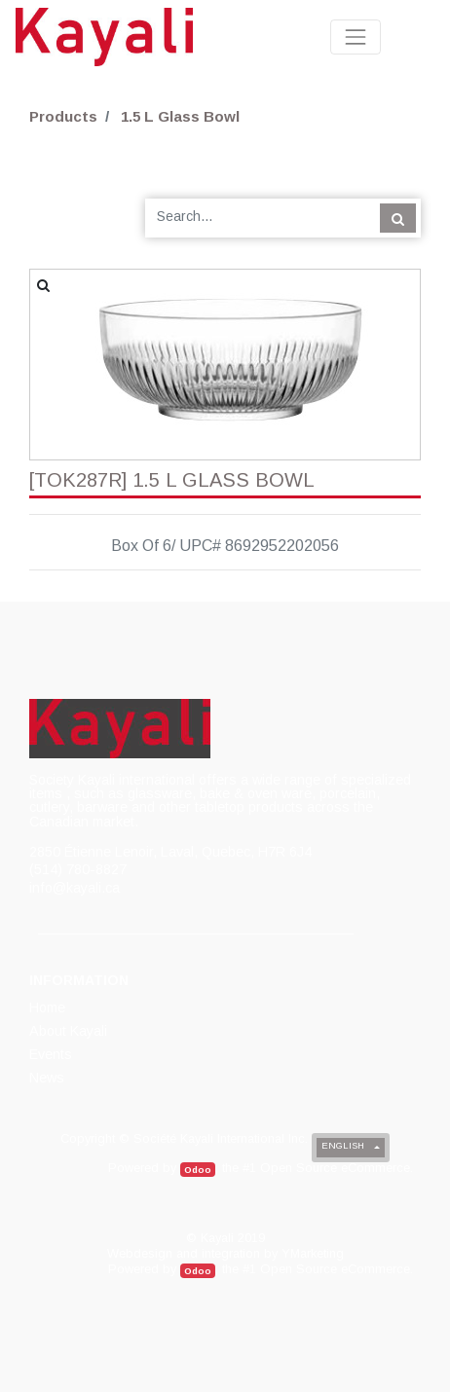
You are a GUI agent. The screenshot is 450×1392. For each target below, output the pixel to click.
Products (63, 116)
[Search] (398, 218)
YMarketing (312, 1253)
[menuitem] (48, 1007)
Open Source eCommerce (335, 1167)
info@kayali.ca (74, 888)
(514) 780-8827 (78, 869)
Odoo (197, 1169)
